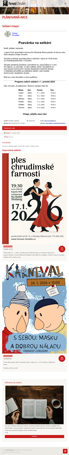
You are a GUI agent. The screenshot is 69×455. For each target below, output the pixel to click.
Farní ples (8, 249)
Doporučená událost (8, 246)
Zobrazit (34, 436)
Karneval (8, 359)
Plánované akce (16, 10)
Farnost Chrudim (10, 450)
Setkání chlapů (27, 10)
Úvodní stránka (6, 10)
